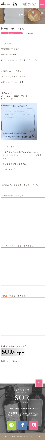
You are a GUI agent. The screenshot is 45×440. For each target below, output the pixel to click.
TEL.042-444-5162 (29, 5)
